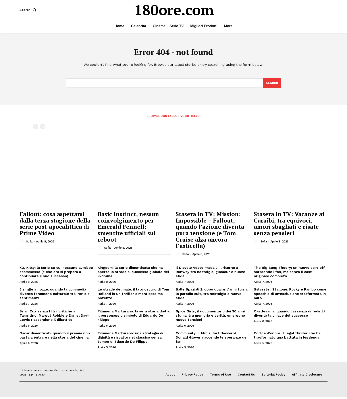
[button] (28, 9)
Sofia (29, 243)
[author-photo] (22, 243)
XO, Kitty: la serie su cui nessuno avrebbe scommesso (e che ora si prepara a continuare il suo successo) (56, 273)
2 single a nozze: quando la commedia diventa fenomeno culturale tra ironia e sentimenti (54, 295)
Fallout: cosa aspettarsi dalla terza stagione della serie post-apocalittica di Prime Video (54, 225)
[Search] (272, 84)
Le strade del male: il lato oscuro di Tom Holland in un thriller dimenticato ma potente (133, 295)
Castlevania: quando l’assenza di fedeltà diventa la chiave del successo (289, 315)
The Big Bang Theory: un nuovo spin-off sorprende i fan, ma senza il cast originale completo (289, 273)
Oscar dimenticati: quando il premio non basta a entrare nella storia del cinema (54, 337)
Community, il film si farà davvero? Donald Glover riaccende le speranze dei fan (211, 339)
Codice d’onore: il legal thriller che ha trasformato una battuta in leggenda (287, 337)
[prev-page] (35, 128)
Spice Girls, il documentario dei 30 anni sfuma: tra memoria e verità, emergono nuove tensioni (210, 317)
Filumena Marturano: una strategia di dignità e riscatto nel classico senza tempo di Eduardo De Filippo (130, 339)
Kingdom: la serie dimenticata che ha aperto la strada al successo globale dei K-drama (133, 273)
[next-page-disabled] (42, 128)
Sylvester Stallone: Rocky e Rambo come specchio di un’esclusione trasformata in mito (290, 295)
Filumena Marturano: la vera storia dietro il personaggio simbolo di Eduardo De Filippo (134, 317)
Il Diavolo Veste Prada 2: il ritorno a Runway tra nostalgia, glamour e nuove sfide (210, 273)
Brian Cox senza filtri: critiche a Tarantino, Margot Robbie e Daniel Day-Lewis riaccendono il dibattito (54, 317)
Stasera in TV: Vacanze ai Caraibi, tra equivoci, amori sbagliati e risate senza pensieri (289, 225)
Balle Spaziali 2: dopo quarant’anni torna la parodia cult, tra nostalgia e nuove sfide (211, 295)
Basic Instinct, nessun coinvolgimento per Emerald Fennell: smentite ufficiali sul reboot (128, 228)
